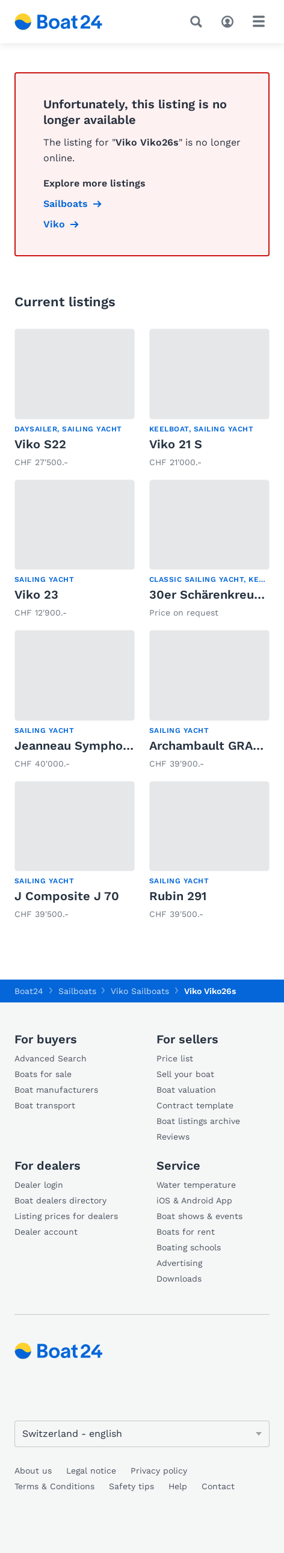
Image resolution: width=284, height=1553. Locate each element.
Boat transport (44, 1105)
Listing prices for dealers (66, 1216)
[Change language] (142, 1434)
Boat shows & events (199, 1216)
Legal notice (91, 1470)
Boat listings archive (198, 1121)
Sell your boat (185, 1074)
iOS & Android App (194, 1200)
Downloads (179, 1278)
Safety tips (131, 1486)
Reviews (173, 1136)
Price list (174, 1058)
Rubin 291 (177, 896)
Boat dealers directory (60, 1200)
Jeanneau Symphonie (77, 745)
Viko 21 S (175, 444)
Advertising (179, 1263)
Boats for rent (185, 1232)
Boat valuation (186, 1090)
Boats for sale (43, 1074)
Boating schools (188, 1247)
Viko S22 (40, 444)
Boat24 (28, 991)
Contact (218, 1486)
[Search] (198, 21)
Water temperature (196, 1185)
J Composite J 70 (66, 896)
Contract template (194, 1105)
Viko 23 (36, 594)
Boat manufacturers (56, 1090)
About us (33, 1470)
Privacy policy (159, 1470)
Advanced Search (50, 1058)
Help (177, 1486)
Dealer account (46, 1232)
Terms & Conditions (54, 1486)
